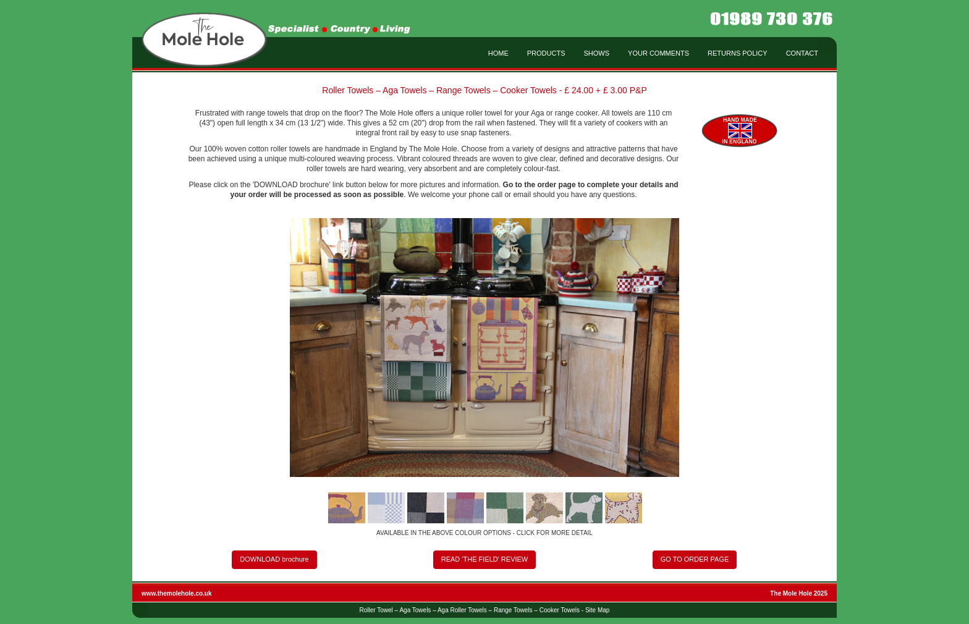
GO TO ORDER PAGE (695, 559)
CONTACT (802, 53)
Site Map (597, 610)
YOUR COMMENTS (658, 53)
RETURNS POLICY (738, 53)
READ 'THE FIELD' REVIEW (484, 559)
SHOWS (597, 53)
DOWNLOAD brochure (274, 559)
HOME (498, 53)
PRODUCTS (546, 53)
